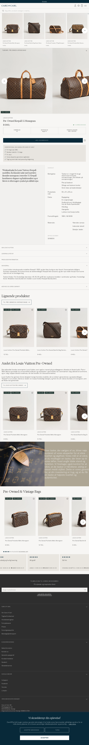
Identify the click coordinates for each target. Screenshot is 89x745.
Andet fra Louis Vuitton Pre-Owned (27, 363)
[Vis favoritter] (78, 6)
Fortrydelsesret (6, 623)
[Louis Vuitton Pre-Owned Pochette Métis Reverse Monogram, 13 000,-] (77, 29)
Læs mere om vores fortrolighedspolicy (44, 595)
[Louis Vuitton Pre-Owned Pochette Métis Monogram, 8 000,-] (18, 415)
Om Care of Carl (7, 613)
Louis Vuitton (7, 41)
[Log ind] (75, 6)
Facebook (5, 683)
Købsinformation (7, 648)
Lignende (16, 296)
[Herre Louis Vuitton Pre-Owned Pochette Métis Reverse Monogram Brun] (77, 26)
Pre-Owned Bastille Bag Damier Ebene (32, 43)
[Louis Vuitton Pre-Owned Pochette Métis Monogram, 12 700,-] (12, 29)
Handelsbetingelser (8, 620)
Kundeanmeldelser (7, 659)
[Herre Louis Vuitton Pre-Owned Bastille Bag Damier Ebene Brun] (34, 26)
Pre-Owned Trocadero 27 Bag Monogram (55, 43)
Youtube (4, 687)
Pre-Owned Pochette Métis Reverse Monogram (75, 43)
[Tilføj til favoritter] (32, 310)
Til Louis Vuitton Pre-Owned (14, 385)
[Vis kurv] (81, 6)
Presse (4, 627)
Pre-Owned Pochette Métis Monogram (11, 43)
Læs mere (72, 724)
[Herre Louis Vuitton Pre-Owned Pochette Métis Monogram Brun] (12, 26)
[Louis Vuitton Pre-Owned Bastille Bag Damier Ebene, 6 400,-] (34, 29)
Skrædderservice (7, 666)
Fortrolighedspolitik (8, 630)
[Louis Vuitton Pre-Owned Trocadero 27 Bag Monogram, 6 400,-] (55, 29)
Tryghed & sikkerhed (8, 616)
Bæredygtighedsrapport (9, 634)
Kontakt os (5, 652)
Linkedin (4, 691)
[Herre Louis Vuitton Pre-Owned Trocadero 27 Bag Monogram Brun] (55, 26)
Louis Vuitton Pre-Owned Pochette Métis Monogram (16, 350)
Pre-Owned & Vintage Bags (17, 50)
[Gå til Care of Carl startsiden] (9, 5)
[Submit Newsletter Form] (85, 590)
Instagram (5, 680)
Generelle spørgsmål (8, 655)
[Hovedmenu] (85, 5)
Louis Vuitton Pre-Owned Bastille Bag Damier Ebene (51, 350)
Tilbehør (5, 50)
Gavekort (4, 662)
